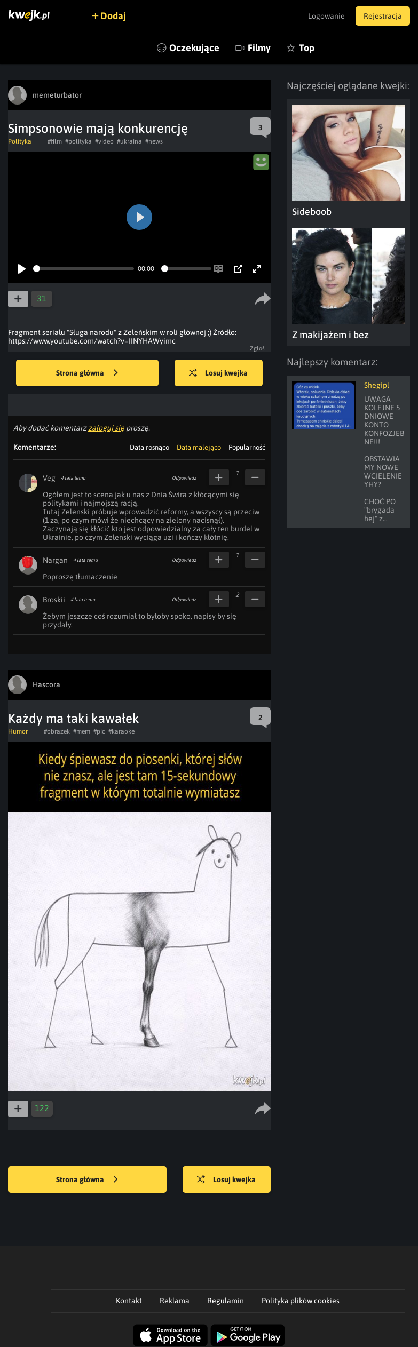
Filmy (259, 47)
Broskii (54, 599)
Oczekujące (194, 47)
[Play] (21, 268)
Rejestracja (383, 16)
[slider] (83, 269)
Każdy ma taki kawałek (73, 718)
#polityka (78, 141)
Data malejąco (199, 447)
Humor (18, 731)
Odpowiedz (184, 478)
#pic (99, 731)
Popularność (246, 447)
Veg (49, 478)
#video (104, 141)
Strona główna (87, 373)
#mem (81, 731)
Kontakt (129, 1300)
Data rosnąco (149, 447)
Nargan (55, 560)
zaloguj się (106, 428)
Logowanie (326, 16)
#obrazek (57, 731)
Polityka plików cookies (301, 1300)
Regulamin (225, 1300)
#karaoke (121, 731)
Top (306, 47)
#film (55, 141)
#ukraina (129, 141)
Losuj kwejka (218, 373)
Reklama (175, 1300)
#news (154, 141)
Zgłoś (257, 348)
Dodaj (113, 15)
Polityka (19, 141)
